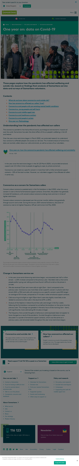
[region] (39, 460)
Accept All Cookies (60, 462)
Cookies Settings (60, 458)
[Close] (77, 460)
